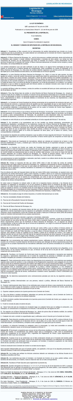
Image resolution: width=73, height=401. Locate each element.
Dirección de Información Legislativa (45, 399)
